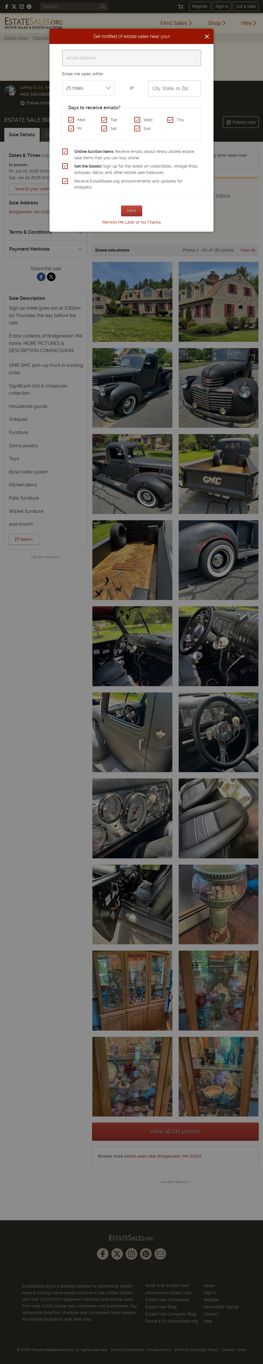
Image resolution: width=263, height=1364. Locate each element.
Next (131, 210)
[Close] (207, 36)
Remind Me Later (118, 222)
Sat (113, 128)
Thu (180, 120)
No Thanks (151, 222)
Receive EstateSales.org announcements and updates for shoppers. (128, 184)
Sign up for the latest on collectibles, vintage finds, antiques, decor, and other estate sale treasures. (136, 169)
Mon (81, 120)
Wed (148, 120)
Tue (113, 120)
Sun (147, 128)
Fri (79, 128)
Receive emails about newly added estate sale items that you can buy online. (134, 154)
